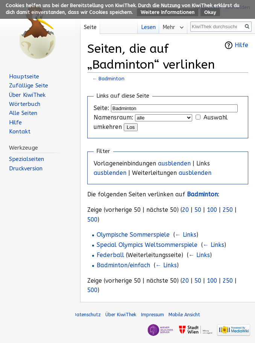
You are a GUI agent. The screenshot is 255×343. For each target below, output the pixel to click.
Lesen (146, 27)
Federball (110, 255)
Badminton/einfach (123, 265)
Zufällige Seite (28, 85)
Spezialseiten (26, 159)
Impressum (152, 314)
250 (228, 210)
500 (92, 219)
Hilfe (241, 45)
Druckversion (25, 168)
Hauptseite (24, 76)
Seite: (101, 108)
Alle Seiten (23, 113)
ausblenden (174, 163)
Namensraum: (113, 117)
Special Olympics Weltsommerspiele (147, 245)
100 (212, 210)
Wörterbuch (24, 104)
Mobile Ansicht (184, 314)
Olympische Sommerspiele (133, 234)
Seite (90, 27)
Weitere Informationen (167, 12)
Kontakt (19, 131)
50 (197, 210)
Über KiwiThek (27, 95)
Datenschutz (87, 314)
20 (185, 210)
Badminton (111, 78)
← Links (185, 234)
